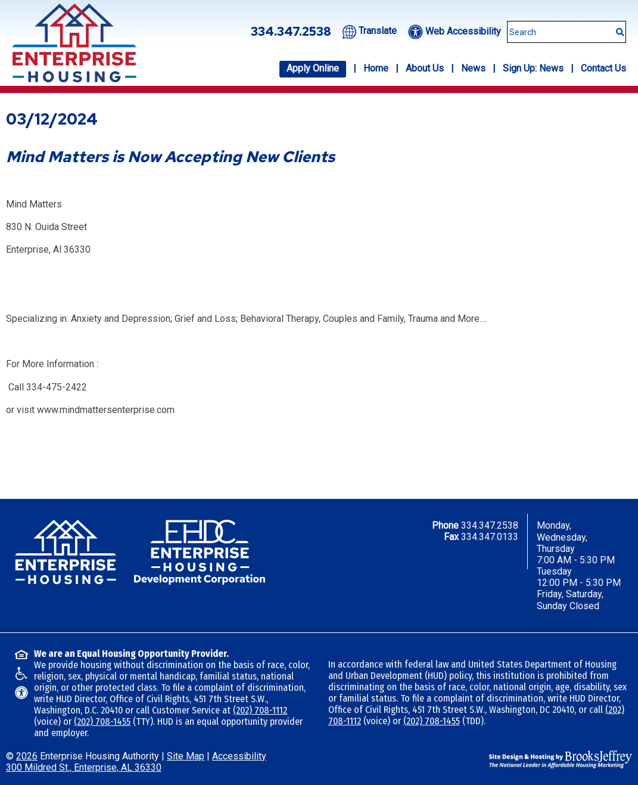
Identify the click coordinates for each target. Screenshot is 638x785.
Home (375, 68)
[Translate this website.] (370, 30)
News (473, 68)
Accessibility (239, 756)
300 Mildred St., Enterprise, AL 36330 (83, 767)
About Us (425, 68)
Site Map (185, 756)
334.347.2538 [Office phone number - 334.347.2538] (291, 31)
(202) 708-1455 (102, 721)
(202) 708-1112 (260, 710)
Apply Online (313, 68)
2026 (27, 756)
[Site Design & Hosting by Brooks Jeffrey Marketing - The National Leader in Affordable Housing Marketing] (560, 758)
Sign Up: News (533, 68)
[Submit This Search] (616, 26)
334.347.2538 (489, 525)
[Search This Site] (566, 32)
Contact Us (603, 68)
